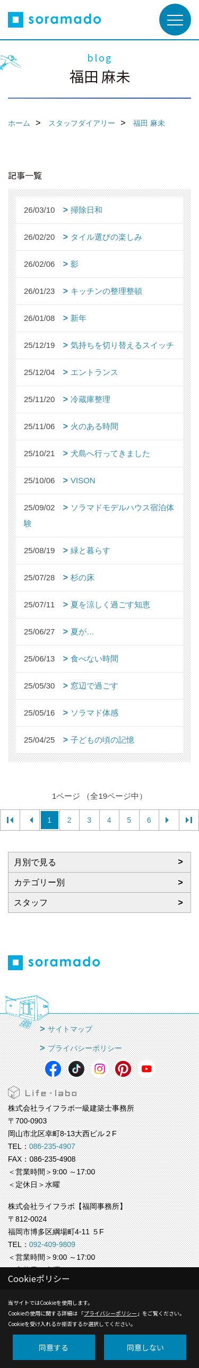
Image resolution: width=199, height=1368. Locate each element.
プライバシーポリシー (85, 1048)
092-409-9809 (52, 1244)
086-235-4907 (52, 1146)
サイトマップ (70, 1029)
